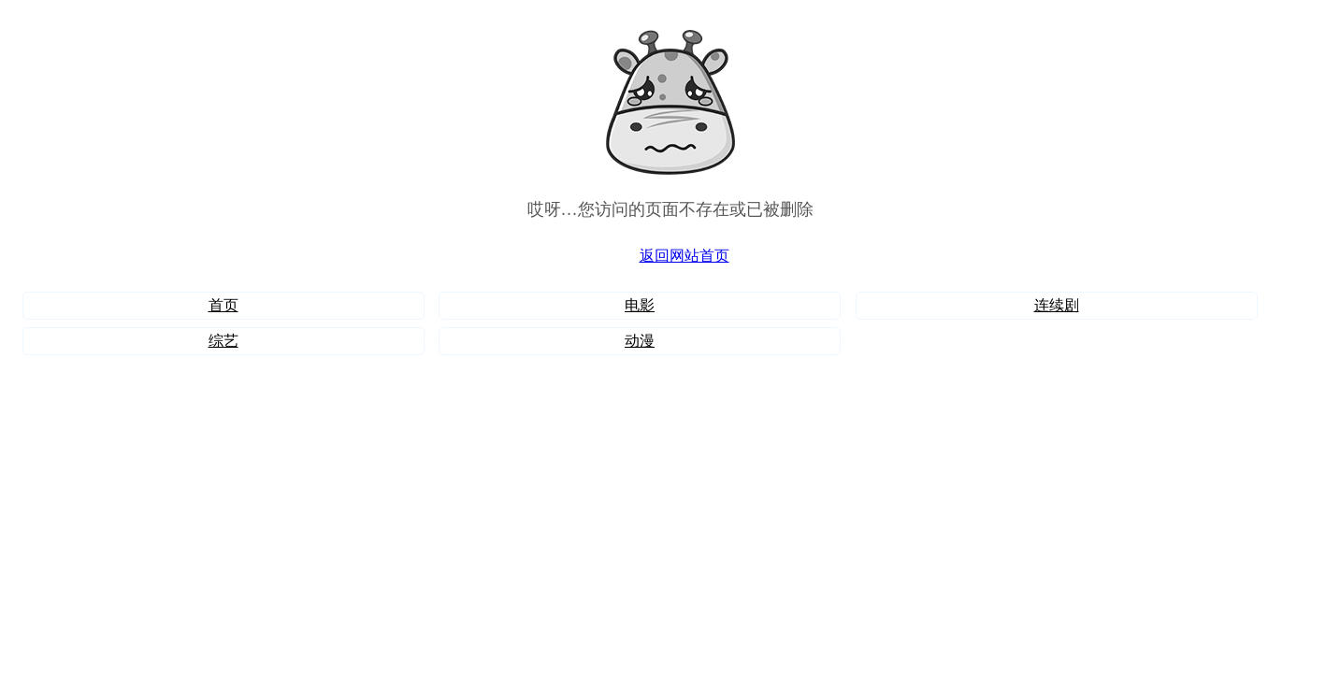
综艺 (223, 341)
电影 (640, 305)
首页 (223, 305)
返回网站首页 (684, 256)
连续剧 (1056, 305)
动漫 (640, 341)
